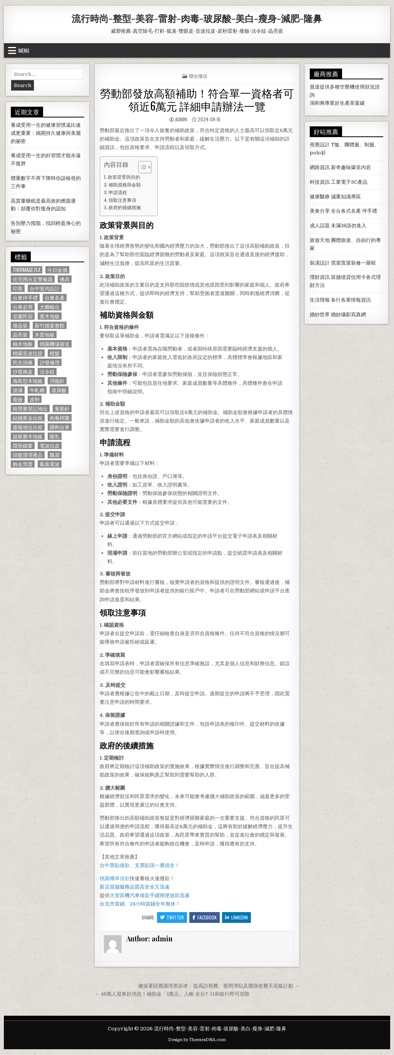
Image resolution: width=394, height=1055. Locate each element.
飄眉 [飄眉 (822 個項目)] (55, 454)
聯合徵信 (198, 75)
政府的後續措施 (125, 207)
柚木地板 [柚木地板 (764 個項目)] (23, 343)
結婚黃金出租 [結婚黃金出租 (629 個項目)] (28, 417)
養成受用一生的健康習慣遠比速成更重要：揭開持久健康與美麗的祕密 (46, 133)
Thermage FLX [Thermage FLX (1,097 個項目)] (26, 269)
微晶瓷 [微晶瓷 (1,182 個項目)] (20, 325)
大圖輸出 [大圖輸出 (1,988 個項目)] (50, 306)
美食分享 (320, 211)
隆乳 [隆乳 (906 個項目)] (55, 436)
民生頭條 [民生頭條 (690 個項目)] (23, 362)
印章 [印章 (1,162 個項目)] (18, 288)
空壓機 (347, 87)
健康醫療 (320, 197)
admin (181, 119)
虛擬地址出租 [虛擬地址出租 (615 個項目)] (28, 427)
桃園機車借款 (115, 878)
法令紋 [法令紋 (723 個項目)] (47, 371)
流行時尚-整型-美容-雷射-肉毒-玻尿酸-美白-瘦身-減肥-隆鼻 (197, 18)
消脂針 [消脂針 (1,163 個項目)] (57, 380)
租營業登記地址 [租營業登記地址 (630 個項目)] (30, 408)
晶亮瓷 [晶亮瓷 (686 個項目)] (20, 334)
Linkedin (236, 917)
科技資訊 (320, 182)
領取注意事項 (122, 200)
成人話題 (320, 225)
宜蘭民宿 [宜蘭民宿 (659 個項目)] (23, 316)
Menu (23, 50)
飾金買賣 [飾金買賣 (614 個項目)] (23, 464)
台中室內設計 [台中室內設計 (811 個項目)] (45, 288)
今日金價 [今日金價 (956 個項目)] (57, 269)
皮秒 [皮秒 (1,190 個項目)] (35, 399)
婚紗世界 (320, 314)
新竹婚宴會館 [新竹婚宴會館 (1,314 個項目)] (50, 325)
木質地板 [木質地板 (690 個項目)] (45, 334)
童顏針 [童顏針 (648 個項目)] (62, 408)
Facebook (204, 917)
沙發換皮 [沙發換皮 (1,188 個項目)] (23, 371)
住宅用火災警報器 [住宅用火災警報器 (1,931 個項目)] (33, 279)
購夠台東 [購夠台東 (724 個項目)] (60, 427)
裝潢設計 (320, 263)
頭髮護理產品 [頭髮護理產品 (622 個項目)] (28, 454)
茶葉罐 (357, 103)
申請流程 (118, 192)
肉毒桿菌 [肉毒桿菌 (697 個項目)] (60, 417)
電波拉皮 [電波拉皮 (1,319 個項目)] (50, 445)
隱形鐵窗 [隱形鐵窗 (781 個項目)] (23, 445)
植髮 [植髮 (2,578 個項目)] (55, 353)
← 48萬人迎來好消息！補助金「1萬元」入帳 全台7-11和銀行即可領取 (172, 994)
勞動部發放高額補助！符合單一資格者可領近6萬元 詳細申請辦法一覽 (197, 99)
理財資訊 (320, 277)
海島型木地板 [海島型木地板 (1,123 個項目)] (28, 380)
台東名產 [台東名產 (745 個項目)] (55, 297)
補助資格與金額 (125, 185)
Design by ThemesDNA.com (197, 1039)
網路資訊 (320, 167)
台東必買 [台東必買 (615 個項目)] (23, 306)
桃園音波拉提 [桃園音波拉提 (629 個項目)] (28, 353)
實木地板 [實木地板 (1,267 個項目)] (50, 316)
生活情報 (320, 300)
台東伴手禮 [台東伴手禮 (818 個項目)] (25, 297)
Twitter (172, 917)
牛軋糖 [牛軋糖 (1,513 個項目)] (37, 390)
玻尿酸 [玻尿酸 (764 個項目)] (59, 390)
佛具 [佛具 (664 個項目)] (65, 279)
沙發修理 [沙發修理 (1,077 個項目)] (50, 362)
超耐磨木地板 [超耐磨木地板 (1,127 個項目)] (28, 436)
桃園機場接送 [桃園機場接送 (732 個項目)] (55, 343)
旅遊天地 (320, 240)
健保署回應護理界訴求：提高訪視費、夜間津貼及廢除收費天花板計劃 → (218, 986)
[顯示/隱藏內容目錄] (141, 167)
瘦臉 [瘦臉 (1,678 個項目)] (18, 399)
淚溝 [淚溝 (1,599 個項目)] (18, 390)
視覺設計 (320, 145)
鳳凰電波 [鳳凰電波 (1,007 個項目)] (50, 464)
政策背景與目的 (124, 177)
